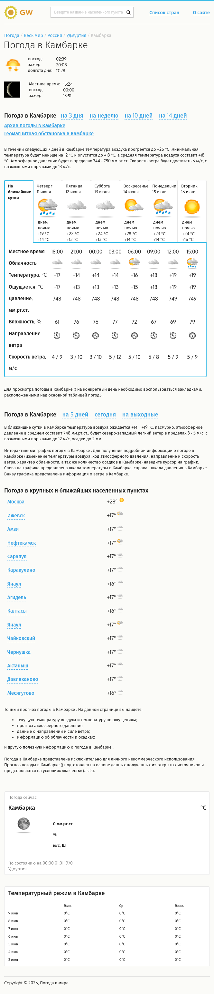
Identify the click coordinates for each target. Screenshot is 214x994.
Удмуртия (77, 35)
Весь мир (33, 35)
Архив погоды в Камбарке (34, 125)
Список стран (164, 12)
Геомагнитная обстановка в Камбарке (49, 133)
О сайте (201, 12)
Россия (54, 35)
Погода (11, 35)
